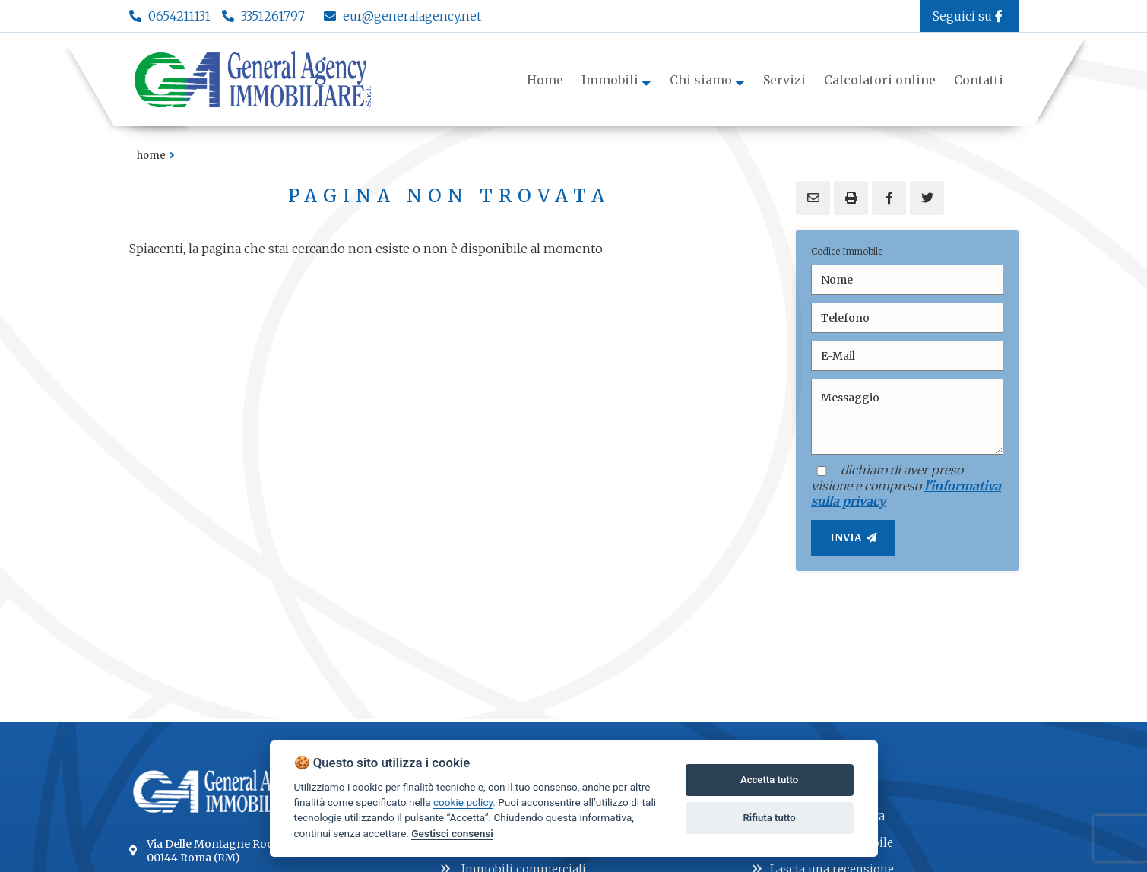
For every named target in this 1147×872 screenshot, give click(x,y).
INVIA (853, 537)
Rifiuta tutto (769, 817)
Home (151, 155)
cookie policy (463, 802)
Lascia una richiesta (818, 814)
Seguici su (969, 16)
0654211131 (179, 16)
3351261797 (273, 16)
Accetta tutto (769, 779)
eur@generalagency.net (402, 16)
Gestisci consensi (452, 833)
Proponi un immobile (822, 841)
